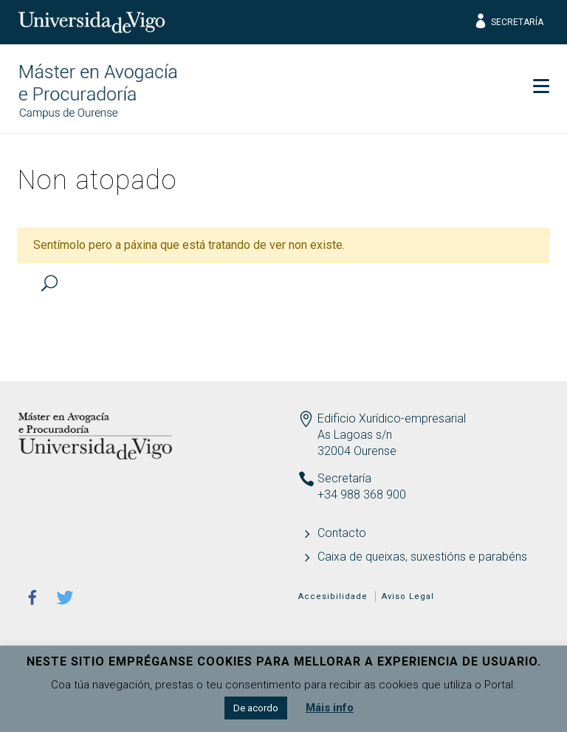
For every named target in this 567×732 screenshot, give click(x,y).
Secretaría (508, 22)
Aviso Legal (408, 596)
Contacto (341, 533)
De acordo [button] (255, 708)
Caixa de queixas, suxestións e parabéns (422, 557)
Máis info (330, 707)
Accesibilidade (333, 596)
